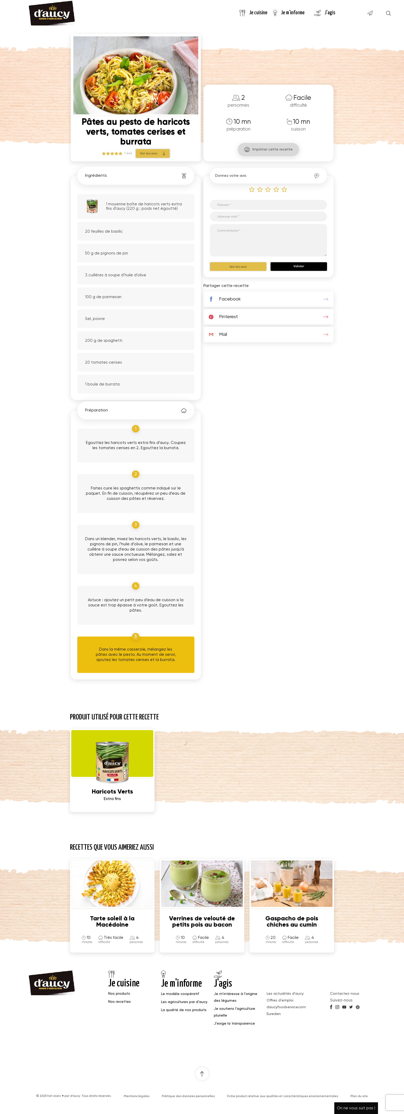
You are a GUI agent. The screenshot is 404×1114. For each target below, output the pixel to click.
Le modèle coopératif (180, 994)
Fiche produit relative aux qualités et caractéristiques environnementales (282, 1096)
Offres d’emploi (280, 1000)
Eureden (274, 1014)
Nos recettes (119, 1002)
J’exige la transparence (234, 1023)
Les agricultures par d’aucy (184, 1002)
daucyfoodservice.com (286, 1007)
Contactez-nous (344, 993)
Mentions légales (136, 1096)
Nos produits (119, 993)
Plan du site (359, 1096)
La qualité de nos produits (184, 1010)
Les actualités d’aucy (285, 993)
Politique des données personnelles (188, 1096)
